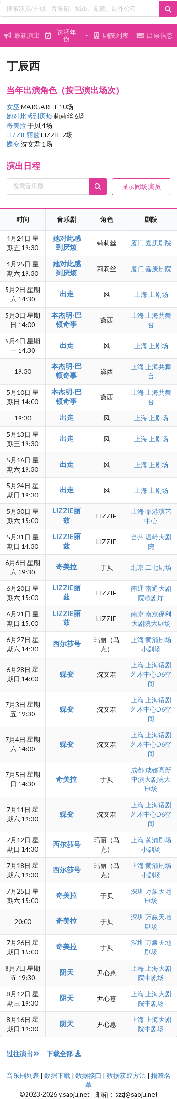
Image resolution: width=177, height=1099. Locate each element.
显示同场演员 (141, 186)
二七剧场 (158, 567)
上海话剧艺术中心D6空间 (150, 674)
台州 (138, 537)
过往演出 (27, 1053)
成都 (138, 770)
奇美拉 (17, 125)
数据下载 (57, 1075)
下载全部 (64, 1053)
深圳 (138, 891)
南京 (138, 614)
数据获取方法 (126, 1075)
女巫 (14, 107)
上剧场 (158, 294)
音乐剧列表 (23, 1075)
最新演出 (22, 35)
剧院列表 (111, 35)
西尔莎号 (67, 643)
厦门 (138, 243)
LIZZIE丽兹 (24, 135)
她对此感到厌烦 (30, 116)
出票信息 (155, 35)
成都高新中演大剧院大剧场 (151, 779)
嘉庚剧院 (158, 243)
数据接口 (88, 1075)
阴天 (67, 972)
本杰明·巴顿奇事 (66, 319)
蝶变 (14, 144)
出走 (67, 293)
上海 (141, 294)
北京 (138, 567)
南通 (138, 588)
